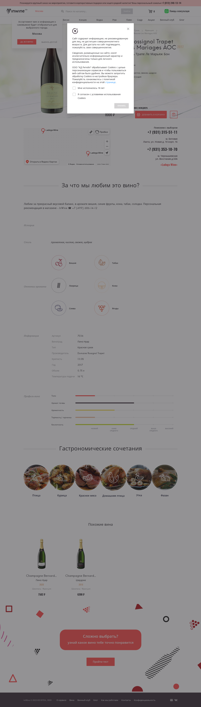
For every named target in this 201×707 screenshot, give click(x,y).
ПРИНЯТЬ (121, 106)
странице (110, 82)
